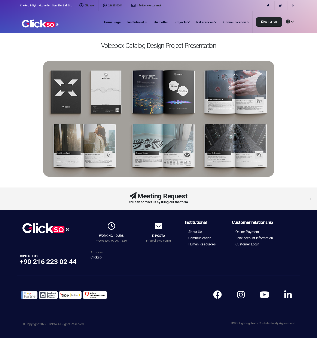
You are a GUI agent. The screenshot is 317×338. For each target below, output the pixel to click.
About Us (195, 232)
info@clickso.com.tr (146, 5)
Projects (180, 22)
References (204, 22)
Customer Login (247, 244)
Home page (112, 22)
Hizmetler (161, 22)
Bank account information (254, 238)
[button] (289, 22)
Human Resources (202, 244)
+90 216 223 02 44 (48, 262)
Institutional (135, 22)
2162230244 (112, 5)
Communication (234, 22)
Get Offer (269, 22)
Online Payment (247, 232)
